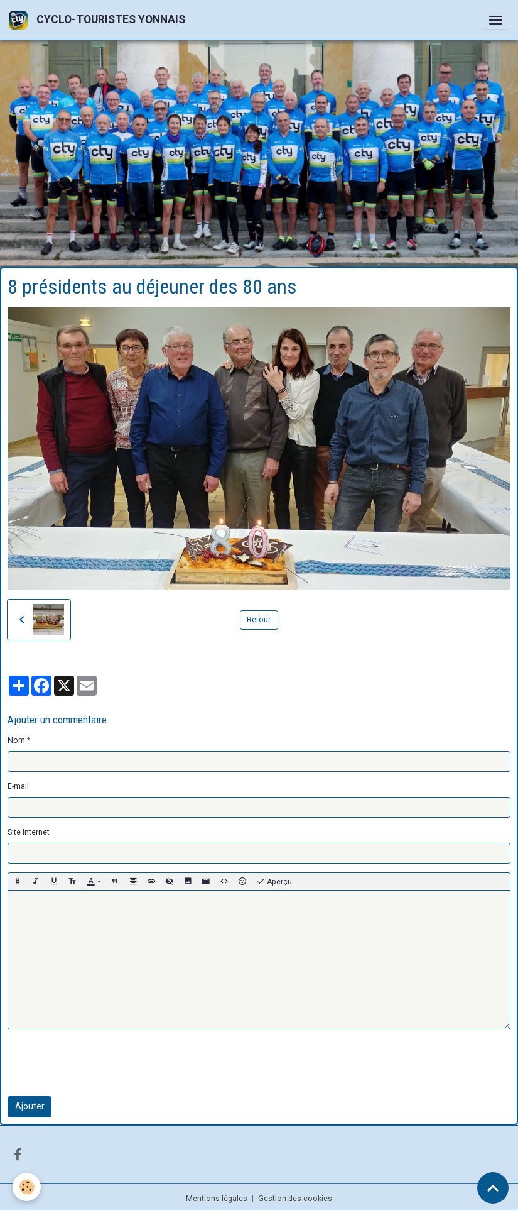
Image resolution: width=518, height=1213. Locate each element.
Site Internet (29, 832)
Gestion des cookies (295, 1198)
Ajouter (30, 1106)
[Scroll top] (493, 1188)
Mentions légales (216, 1198)
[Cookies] (27, 1187)
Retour (259, 619)
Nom (16, 740)
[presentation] (103, 1062)
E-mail (18, 786)
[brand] (99, 20)
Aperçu (274, 881)
